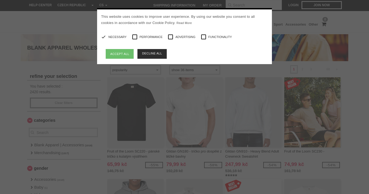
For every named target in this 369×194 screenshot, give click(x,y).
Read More (184, 23)
